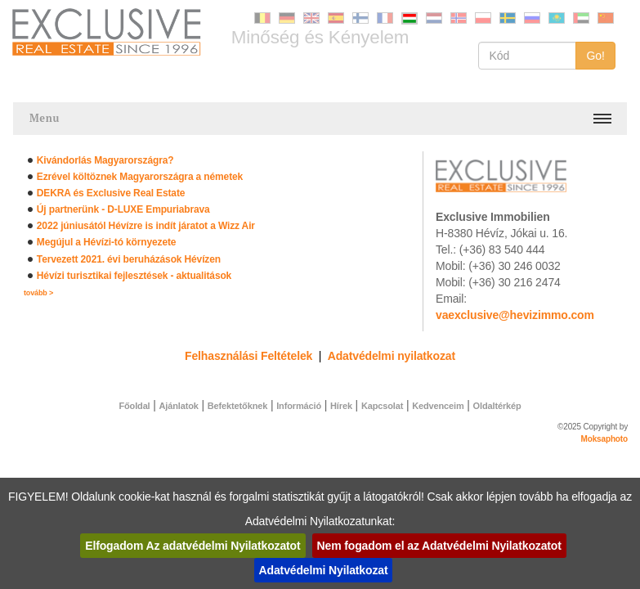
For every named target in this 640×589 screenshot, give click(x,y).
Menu (44, 118)
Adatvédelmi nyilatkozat (391, 355)
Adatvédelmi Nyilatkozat (323, 570)
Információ (298, 406)
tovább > (38, 293)
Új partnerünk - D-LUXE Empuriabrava (123, 209)
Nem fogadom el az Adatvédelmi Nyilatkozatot (439, 545)
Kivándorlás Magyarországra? (105, 160)
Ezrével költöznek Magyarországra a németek (140, 176)
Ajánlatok (179, 406)
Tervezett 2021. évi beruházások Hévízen (129, 259)
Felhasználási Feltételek (248, 355)
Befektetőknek (237, 406)
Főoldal (134, 406)
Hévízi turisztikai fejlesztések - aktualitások (134, 275)
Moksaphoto (605, 438)
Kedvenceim (437, 406)
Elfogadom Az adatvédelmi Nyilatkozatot (192, 545)
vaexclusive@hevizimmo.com (515, 314)
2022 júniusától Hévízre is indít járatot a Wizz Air (146, 226)
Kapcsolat (382, 406)
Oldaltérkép (497, 406)
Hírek (341, 406)
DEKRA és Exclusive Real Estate (111, 193)
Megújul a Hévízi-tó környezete (107, 242)
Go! (595, 55)
